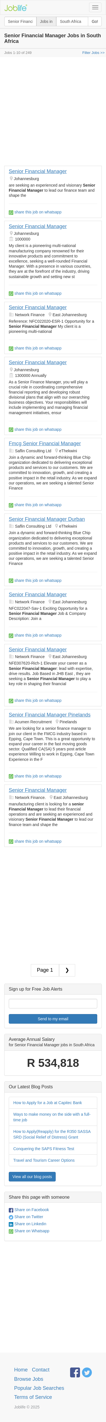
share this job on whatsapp (35, 212)
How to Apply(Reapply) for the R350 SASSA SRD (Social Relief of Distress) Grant (52, 1134)
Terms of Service (33, 1397)
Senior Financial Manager (38, 171)
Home (21, 1370)
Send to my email (53, 1019)
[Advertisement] (53, 113)
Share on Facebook (29, 1209)
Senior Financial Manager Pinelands (49, 715)
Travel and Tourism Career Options (44, 1160)
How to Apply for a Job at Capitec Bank (47, 1102)
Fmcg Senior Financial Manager (45, 443)
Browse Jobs (28, 1379)
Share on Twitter (26, 1217)
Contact (40, 1370)
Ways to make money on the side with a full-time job (51, 1117)
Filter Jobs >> (93, 53)
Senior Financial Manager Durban (47, 519)
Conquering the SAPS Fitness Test (43, 1148)
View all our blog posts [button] (32, 1176)
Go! (95, 21)
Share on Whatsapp (29, 1231)
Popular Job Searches (39, 1388)
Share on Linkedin (27, 1224)
